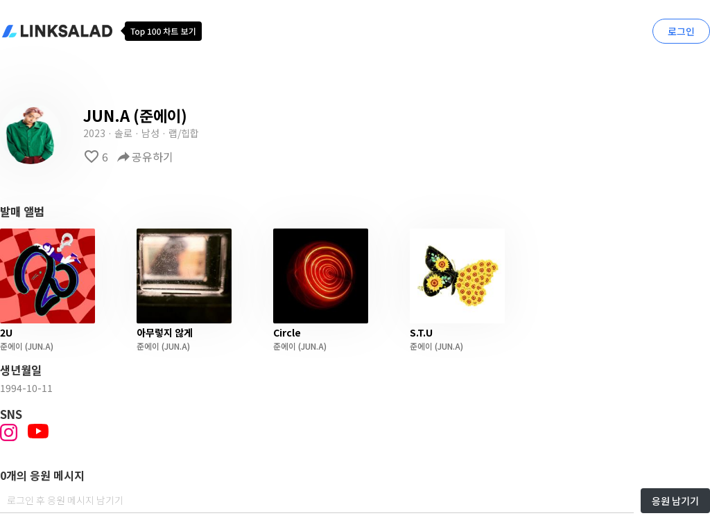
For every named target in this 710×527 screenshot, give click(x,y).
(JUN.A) (38, 346)
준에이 (11, 346)
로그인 (681, 31)
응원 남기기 (675, 501)
